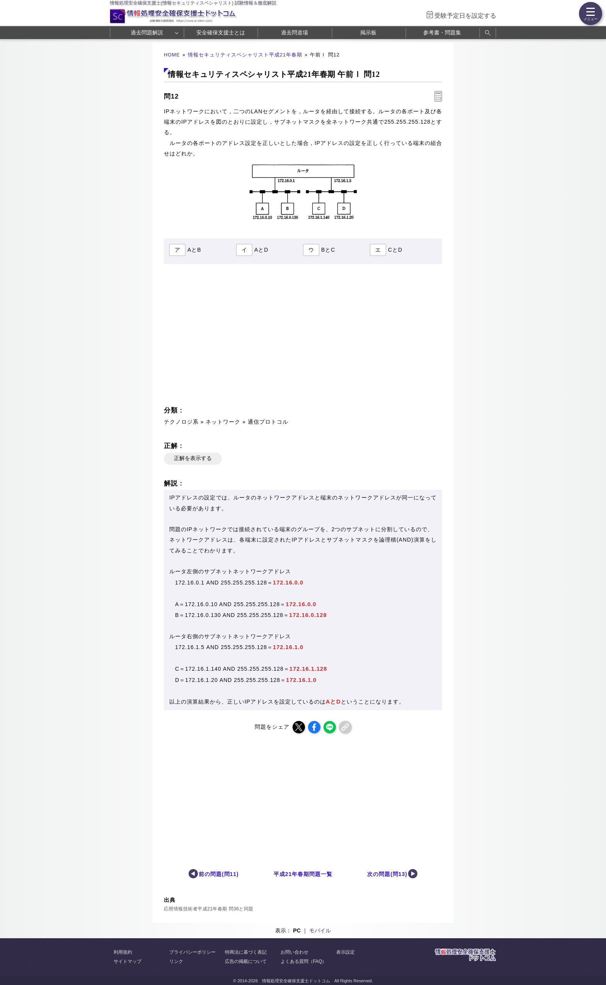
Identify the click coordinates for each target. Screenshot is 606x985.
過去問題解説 (147, 32)
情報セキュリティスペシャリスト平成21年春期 (245, 55)
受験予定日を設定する (465, 15)
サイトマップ (127, 961)
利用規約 (123, 952)
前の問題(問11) (219, 874)
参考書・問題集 (442, 32)
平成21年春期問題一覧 (303, 874)
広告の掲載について (246, 961)
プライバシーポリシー (192, 952)
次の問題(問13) (387, 874)
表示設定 (345, 952)
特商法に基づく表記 (246, 952)
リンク (176, 961)
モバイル (320, 930)
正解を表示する (193, 458)
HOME (172, 55)
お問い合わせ (294, 952)
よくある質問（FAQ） (304, 961)
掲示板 (368, 32)
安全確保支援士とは (220, 32)
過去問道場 (294, 32)
